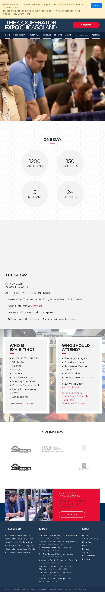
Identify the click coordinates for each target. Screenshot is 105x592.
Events (85, 545)
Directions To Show (73, 403)
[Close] (96, 5)
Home (7, 35)
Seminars (58, 35)
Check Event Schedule (75, 396)
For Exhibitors (81, 35)
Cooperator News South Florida (20, 549)
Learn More (24, 13)
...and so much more (21, 403)
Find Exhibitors (71, 387)
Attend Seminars (72, 393)
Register (86, 25)
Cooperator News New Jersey (19, 539)
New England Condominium (18, 542)
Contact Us (87, 552)
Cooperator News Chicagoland (19, 545)
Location (68, 35)
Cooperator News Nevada (17, 552)
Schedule (47, 35)
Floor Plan (35, 35)
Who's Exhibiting (20, 35)
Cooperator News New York (18, 535)
